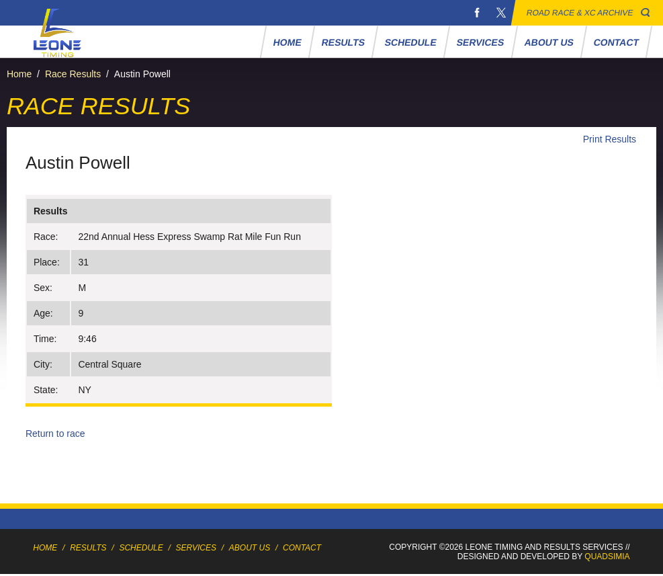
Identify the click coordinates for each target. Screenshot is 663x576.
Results (342, 42)
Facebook (477, 12)
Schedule (411, 42)
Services (480, 42)
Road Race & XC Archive (580, 12)
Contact (615, 42)
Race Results (73, 74)
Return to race (55, 433)
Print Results (609, 139)
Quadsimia (606, 556)
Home (287, 42)
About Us (548, 42)
